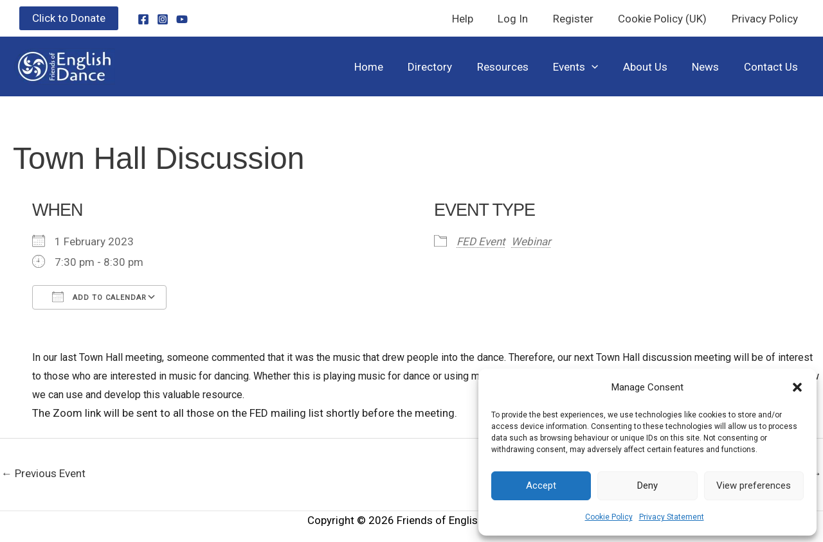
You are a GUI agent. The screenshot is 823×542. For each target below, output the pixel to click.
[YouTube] (182, 19)
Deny (647, 485)
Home (387, 66)
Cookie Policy (609, 516)
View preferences (753, 485)
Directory (446, 66)
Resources (515, 66)
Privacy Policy (766, 18)
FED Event (481, 241)
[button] (797, 387)
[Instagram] (162, 19)
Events (585, 67)
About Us (652, 66)
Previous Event (43, 473)
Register (580, 18)
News (709, 66)
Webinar (531, 241)
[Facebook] (143, 19)
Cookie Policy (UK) (666, 18)
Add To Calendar (99, 296)
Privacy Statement (671, 516)
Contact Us (772, 66)
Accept (541, 485)
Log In (523, 18)
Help (475, 18)
